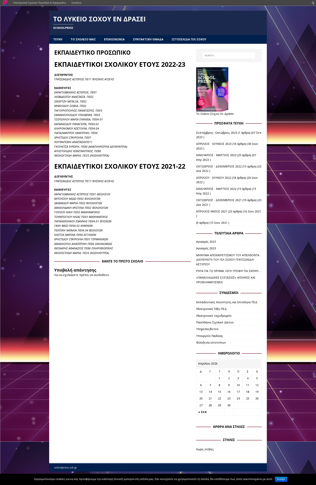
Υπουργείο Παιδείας (209, 336)
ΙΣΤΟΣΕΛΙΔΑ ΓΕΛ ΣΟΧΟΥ (189, 39)
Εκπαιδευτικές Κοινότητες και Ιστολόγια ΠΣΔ (226, 302)
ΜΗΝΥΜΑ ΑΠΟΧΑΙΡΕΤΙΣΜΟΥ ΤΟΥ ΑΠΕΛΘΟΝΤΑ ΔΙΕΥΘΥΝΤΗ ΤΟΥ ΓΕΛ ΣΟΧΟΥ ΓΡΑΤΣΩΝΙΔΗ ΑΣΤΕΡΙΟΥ (227, 259)
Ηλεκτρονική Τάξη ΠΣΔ (211, 309)
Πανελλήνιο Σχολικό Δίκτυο (215, 322)
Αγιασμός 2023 (206, 242)
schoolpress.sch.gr (65, 467)
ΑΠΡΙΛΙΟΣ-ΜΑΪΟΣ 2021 (211, 211)
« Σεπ (202, 412)
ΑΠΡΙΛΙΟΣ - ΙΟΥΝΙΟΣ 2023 (214, 144)
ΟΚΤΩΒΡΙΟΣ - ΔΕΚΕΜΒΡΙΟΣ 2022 (219, 166)
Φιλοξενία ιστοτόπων (211, 342)
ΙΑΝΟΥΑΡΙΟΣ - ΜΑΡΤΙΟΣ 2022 (216, 189)
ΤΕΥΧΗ (57, 39)
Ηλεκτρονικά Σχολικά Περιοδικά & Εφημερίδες (39, 2)
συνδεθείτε (101, 275)
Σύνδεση (76, 2)
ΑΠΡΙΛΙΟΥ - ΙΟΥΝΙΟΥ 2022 (213, 178)
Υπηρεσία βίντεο (207, 329)
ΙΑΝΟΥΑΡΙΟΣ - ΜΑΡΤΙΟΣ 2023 (216, 155)
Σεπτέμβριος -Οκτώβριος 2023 (216, 133)
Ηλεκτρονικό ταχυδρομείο (214, 316)
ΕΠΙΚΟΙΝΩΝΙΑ (114, 39)
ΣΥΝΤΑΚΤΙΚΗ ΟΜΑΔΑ (148, 39)
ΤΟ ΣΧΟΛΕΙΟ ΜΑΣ (83, 39)
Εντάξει (281, 479)
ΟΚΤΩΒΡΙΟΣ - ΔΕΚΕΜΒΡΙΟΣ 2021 (219, 200)
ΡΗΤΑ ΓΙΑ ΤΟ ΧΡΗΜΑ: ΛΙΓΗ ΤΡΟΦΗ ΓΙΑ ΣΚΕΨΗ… (228, 271)
